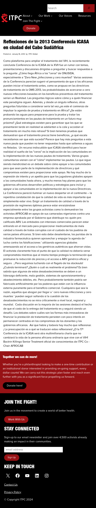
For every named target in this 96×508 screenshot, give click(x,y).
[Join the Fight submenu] (41, 21)
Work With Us (16, 419)
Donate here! (15, 385)
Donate (31, 28)
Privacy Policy (12, 492)
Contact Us (11, 484)
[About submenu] (31, 16)
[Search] (89, 8)
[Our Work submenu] (51, 16)
